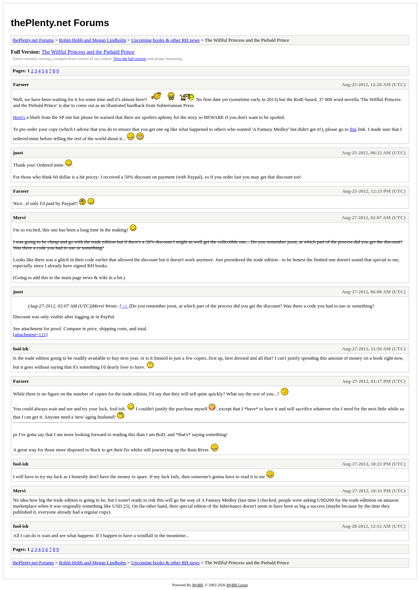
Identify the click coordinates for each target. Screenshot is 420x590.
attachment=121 (30, 334)
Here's (19, 117)
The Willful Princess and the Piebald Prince (87, 52)
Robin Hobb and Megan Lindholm (92, 40)
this (353, 129)
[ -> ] (125, 306)
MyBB (197, 585)
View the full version (129, 59)
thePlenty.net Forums (60, 22)
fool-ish (20, 348)
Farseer (21, 84)
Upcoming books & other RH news (165, 40)
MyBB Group (236, 585)
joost (18, 152)
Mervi (19, 217)
